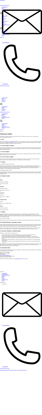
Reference (3, 98)
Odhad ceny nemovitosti (6, 117)
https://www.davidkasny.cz (11, 141)
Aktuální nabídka (5, 97)
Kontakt (3, 101)
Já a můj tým (4, 100)
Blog (3, 99)
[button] (21, 104)
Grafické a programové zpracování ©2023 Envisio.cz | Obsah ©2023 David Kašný (13, 370)
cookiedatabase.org (18, 258)
